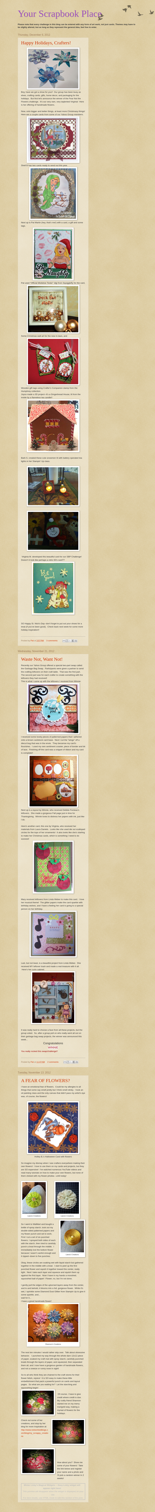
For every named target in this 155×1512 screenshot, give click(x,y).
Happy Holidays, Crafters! (46, 42)
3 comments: (52, 640)
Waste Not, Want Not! (42, 659)
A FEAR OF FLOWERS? (45, 1080)
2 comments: (53, 1062)
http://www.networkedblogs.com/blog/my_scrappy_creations (34, 1433)
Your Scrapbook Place (60, 13)
